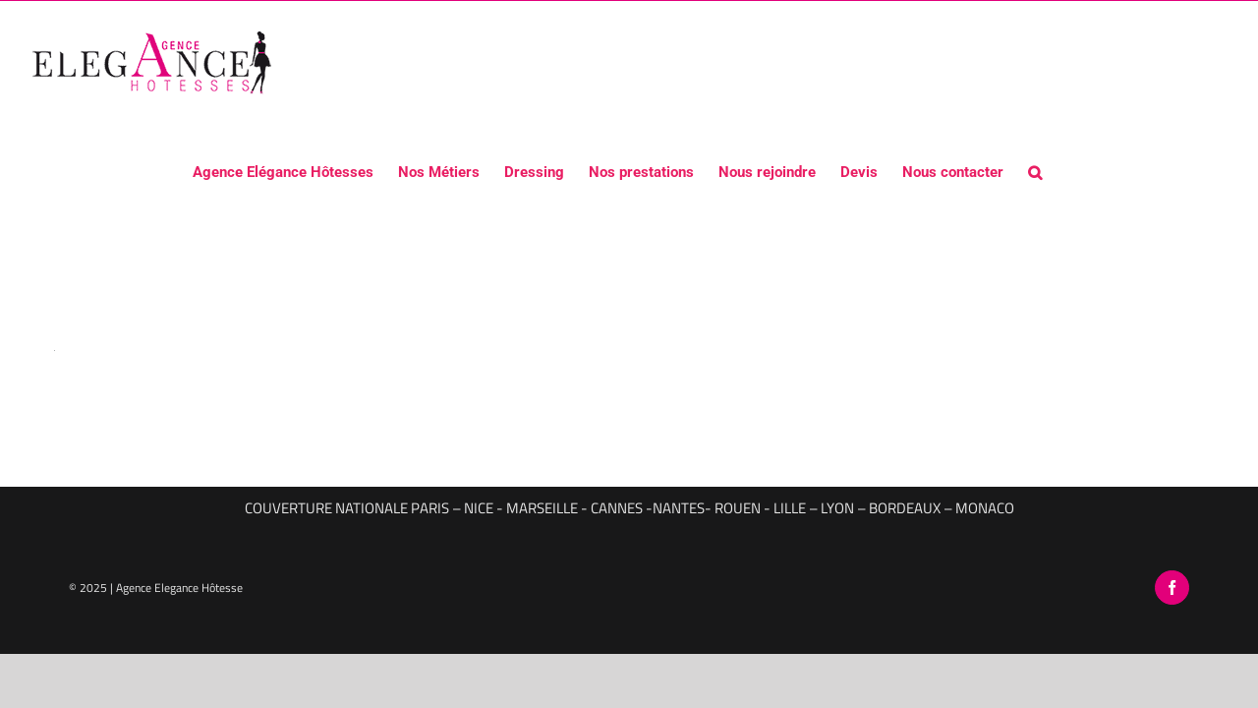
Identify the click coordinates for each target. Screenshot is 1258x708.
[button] (1047, 170)
